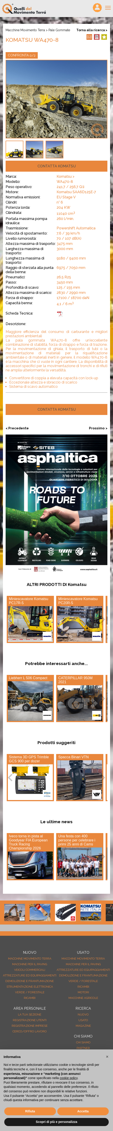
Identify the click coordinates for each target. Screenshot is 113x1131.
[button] (107, 1056)
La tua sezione (29, 1014)
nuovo (83, 1014)
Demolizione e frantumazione (29, 981)
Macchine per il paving (29, 964)
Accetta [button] (83, 1111)
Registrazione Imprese (30, 1025)
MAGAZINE (83, 1025)
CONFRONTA (21, 55)
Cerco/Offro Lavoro (30, 1031)
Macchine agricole (83, 998)
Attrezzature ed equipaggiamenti (29, 975)
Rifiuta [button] (30, 1111)
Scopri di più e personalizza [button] (56, 1122)
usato (83, 1020)
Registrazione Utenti (30, 1020)
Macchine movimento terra (25, 30)
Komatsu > (65, 176)
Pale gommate (59, 30)
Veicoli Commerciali (29, 969)
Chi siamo (83, 1042)
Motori (83, 992)
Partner (83, 1048)
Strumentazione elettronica (30, 986)
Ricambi (29, 998)
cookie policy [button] (69, 1078)
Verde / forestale (29, 992)
